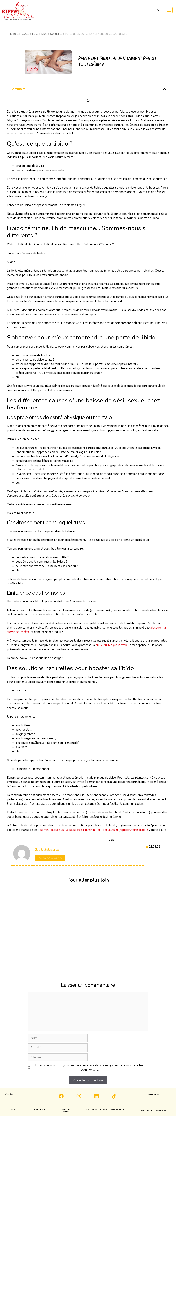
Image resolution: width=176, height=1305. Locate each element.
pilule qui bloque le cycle (111, 645)
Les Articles (39, 33)
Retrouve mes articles (50, 857)
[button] (157, 10)
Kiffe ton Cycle (19, 33)
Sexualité (56, 33)
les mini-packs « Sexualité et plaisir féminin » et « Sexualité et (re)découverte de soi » (93, 830)
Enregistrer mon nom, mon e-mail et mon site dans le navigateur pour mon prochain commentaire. (89, 1067)
